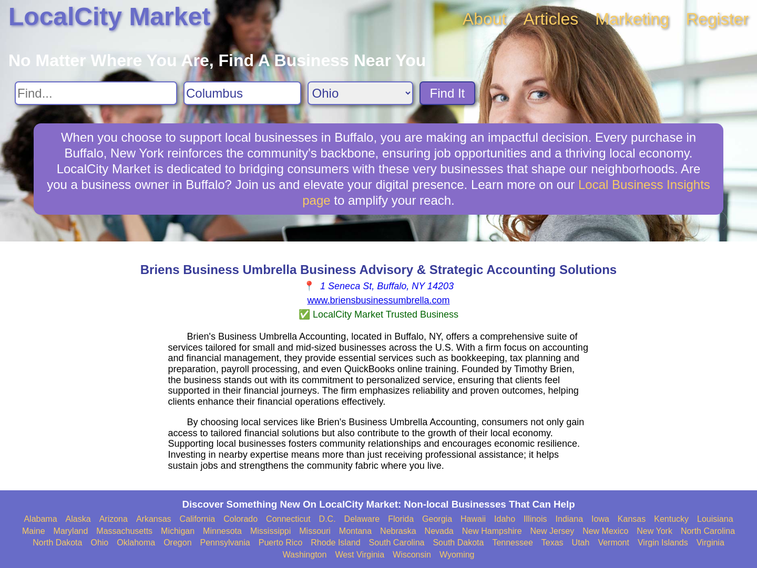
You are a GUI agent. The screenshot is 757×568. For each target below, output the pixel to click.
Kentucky (671, 518)
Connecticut (288, 518)
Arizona (113, 518)
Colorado (240, 518)
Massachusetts (124, 531)
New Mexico (605, 531)
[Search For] (96, 93)
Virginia (710, 542)
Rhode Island (335, 542)
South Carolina (397, 542)
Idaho (504, 518)
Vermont (613, 542)
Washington (304, 554)
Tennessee (512, 542)
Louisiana (715, 518)
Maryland (71, 531)
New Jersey (552, 531)
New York (654, 531)
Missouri (315, 531)
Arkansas (153, 518)
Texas (552, 542)
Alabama (40, 518)
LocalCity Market (109, 16)
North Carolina (708, 531)
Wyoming (457, 554)
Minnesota (222, 531)
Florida (401, 518)
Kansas (632, 518)
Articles (550, 18)
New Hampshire (492, 531)
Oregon (177, 542)
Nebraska (398, 531)
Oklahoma (136, 542)
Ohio (99, 542)
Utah (581, 542)
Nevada (439, 531)
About (485, 18)
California (198, 518)
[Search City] (242, 93)
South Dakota (458, 542)
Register (717, 18)
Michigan (178, 531)
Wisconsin (412, 554)
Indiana (570, 518)
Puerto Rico (281, 542)
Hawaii (473, 518)
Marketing (632, 18)
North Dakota (57, 542)
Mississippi (270, 531)
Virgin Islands (663, 542)
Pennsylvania (225, 542)
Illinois (535, 518)
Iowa (600, 518)
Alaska (78, 518)
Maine (33, 531)
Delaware (362, 518)
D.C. (327, 518)
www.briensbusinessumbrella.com (378, 300)
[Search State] (360, 93)
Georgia (437, 518)
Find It (447, 93)
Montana (355, 531)
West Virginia (359, 554)
